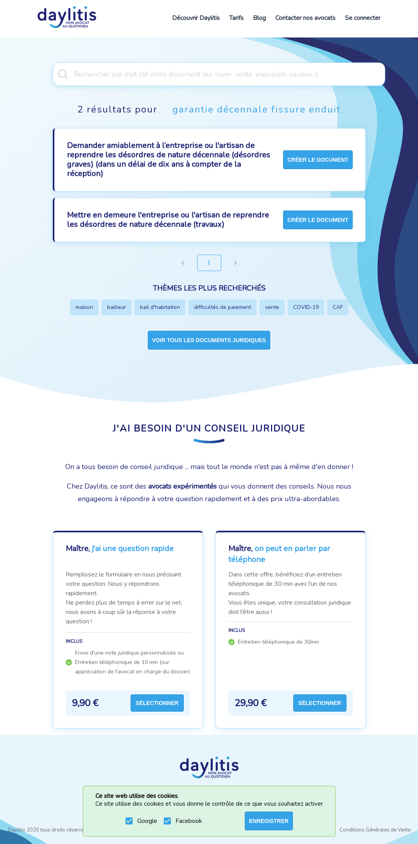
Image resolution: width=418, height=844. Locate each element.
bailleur (116, 307)
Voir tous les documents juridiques (209, 340)
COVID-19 (306, 307)
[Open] (381, 73)
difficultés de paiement (222, 307)
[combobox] (209, 73)
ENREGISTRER (269, 821)
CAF (338, 307)
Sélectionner (157, 703)
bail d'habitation (160, 307)
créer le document (317, 160)
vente (272, 307)
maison (84, 307)
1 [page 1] (209, 263)
